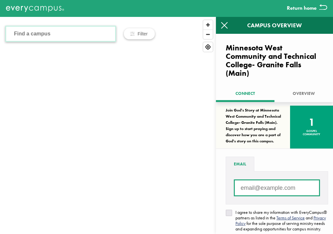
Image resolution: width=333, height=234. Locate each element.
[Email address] (277, 187)
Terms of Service (290, 218)
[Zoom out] (208, 34)
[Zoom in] (208, 25)
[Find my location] (208, 47)
